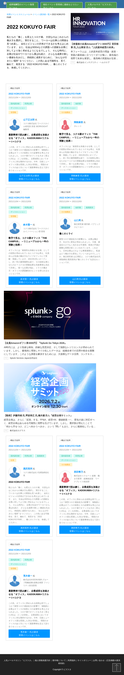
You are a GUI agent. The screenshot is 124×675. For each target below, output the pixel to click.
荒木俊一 (28, 575)
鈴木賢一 (28, 224)
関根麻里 (79, 122)
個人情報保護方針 (42, 659)
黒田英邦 (28, 468)
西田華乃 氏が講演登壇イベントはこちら (80, 529)
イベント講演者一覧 (41, 14)
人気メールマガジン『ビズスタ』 (18, 659)
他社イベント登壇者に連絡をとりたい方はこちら (61, 6)
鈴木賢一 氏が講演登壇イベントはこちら (29, 281)
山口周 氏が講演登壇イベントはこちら (80, 281)
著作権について (59, 659)
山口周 (77, 220)
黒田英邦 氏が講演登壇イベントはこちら (29, 529)
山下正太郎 (29, 119)
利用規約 (72, 659)
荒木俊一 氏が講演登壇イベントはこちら (29, 633)
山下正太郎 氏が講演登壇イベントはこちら (29, 177)
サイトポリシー (84, 659)
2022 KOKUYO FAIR (19, 93)
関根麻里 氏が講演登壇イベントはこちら (80, 177)
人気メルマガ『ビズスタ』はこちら (100, 6)
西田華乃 (79, 471)
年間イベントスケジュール (18, 14)
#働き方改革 (15, 88)
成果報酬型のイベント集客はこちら (21, 6)
